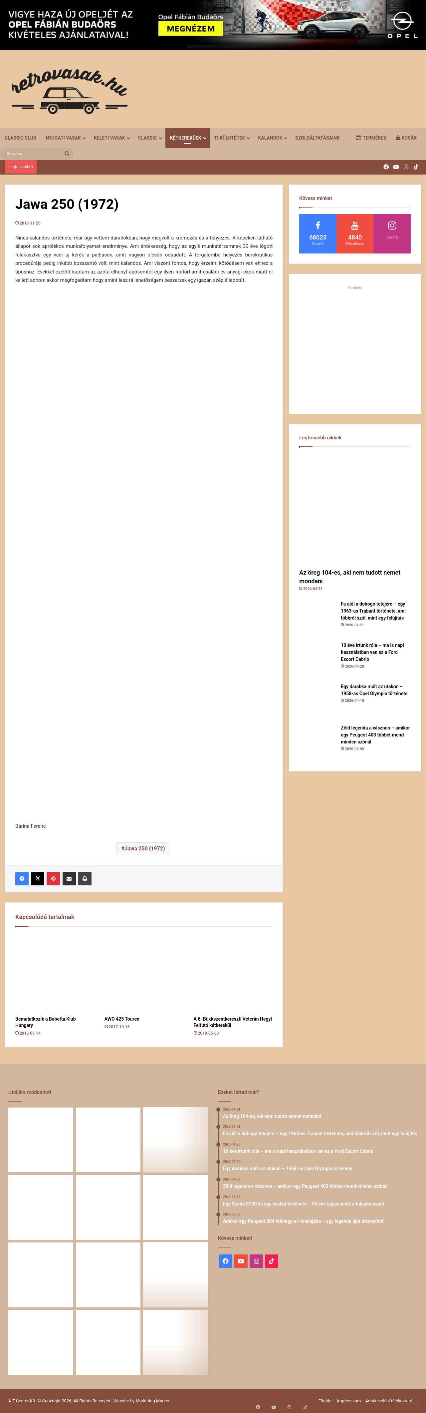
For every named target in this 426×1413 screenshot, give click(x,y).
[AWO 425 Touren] (144, 973)
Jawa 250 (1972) (144, 848)
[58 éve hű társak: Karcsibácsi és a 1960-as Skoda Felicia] (108, 1274)
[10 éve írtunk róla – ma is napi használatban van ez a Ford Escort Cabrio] (317, 660)
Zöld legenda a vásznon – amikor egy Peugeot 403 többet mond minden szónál (375, 734)
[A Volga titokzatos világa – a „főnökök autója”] (175, 1274)
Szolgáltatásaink (317, 138)
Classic (147, 138)
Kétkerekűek (185, 138)
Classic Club (20, 138)
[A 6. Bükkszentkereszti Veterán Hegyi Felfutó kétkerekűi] (233, 973)
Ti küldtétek (229, 138)
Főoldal (326, 1400)
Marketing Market (153, 1400)
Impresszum (349, 1400)
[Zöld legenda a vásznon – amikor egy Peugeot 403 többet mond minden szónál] (317, 742)
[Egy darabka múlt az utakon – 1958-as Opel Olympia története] (317, 701)
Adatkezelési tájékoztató (388, 1400)
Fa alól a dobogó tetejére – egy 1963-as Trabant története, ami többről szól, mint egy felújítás (373, 611)
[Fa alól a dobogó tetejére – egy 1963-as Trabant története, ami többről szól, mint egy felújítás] (317, 619)
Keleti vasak (109, 138)
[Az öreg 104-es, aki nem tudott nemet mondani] (355, 509)
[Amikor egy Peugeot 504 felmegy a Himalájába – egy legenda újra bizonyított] (40, 1274)
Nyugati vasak (63, 138)
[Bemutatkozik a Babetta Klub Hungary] (55, 973)
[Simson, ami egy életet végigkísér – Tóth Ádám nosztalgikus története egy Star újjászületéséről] (108, 1342)
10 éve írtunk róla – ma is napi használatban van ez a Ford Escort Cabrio (372, 652)
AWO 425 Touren (122, 1019)
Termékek (371, 138)
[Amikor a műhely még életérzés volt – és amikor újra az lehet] (175, 1342)
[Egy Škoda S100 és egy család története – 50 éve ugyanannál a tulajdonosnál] (175, 1207)
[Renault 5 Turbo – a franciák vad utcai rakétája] (40, 1342)
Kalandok (270, 138)
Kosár (406, 138)
